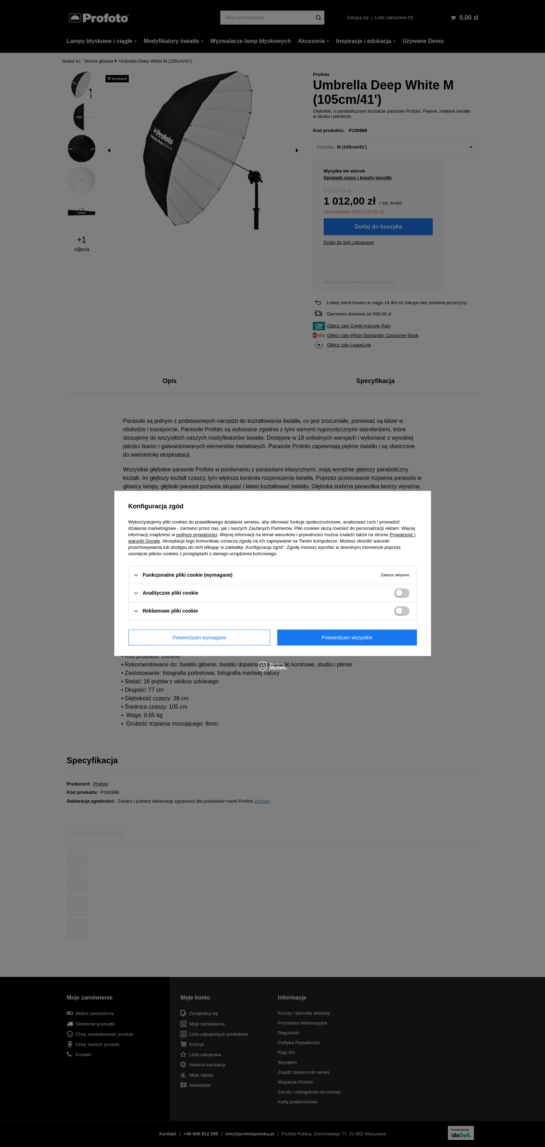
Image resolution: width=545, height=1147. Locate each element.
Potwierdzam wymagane (199, 637)
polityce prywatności (196, 534)
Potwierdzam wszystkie (347, 637)
